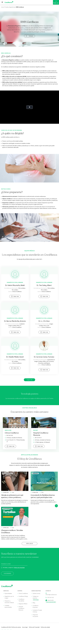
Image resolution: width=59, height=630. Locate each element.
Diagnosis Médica (23, 603)
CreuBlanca (35, 473)
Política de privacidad (19, 567)
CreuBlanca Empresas (35, 606)
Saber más (15, 296)
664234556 (51, 600)
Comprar (29, 36)
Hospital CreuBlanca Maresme (21, 608)
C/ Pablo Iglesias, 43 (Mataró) (41, 442)
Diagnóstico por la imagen (9, 597)
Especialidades (8, 593)
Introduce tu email (6, 564)
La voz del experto (7, 473)
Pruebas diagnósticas (10, 7)
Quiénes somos (36, 593)
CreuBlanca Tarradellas (21, 600)
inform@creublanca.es (51, 594)
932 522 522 (9, 435)
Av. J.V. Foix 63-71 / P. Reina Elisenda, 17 (15, 440)
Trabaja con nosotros (35, 597)
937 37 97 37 (37, 437)
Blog (34, 602)
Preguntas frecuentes (35, 615)
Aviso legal (25, 627)
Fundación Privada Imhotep (37, 611)
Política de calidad (45, 627)
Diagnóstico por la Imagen (15, 282)
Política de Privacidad (34, 627)
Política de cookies (16, 627)
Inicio (2, 7)
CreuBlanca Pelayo (23, 596)
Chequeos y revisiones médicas (9, 601)
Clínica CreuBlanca (23, 593)
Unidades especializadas (8, 606)
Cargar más (29, 379)
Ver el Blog (29, 543)
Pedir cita (56, 2)
